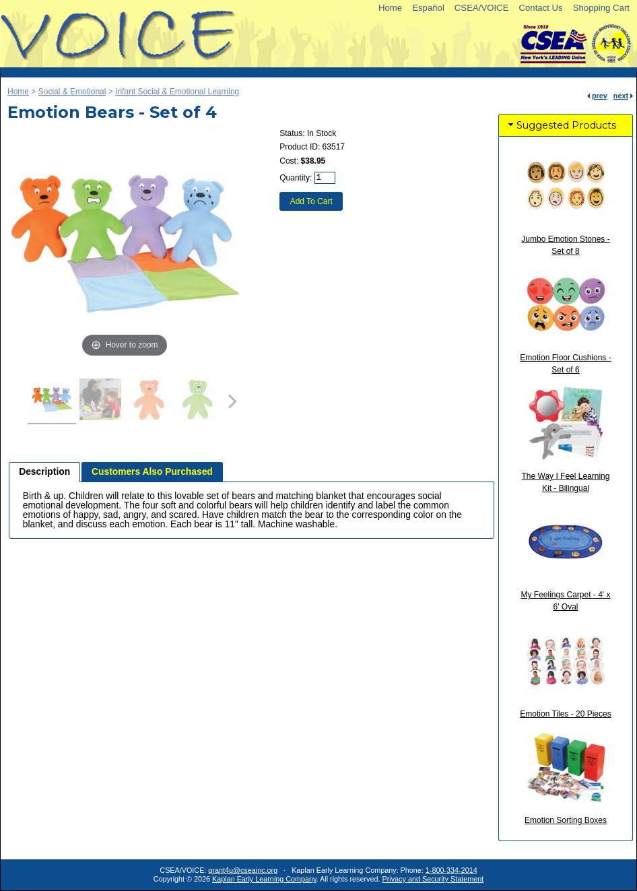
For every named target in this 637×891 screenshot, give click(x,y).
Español (428, 8)
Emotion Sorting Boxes (566, 820)
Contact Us (540, 8)
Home (390, 8)
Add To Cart (311, 201)
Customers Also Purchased (152, 472)
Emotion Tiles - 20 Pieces (565, 714)
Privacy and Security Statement (433, 879)
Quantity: (295, 178)
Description (44, 472)
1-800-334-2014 (451, 870)
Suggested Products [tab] (561, 125)
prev (599, 96)
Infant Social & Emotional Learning (177, 91)
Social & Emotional (72, 91)
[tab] (44, 472)
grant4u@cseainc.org (242, 870)
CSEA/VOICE (482, 8)
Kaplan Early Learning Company (264, 879)
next (620, 96)
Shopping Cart (601, 8)
